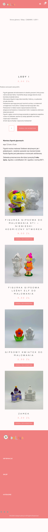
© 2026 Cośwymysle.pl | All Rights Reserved (24, 529)
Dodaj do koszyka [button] (24, 252)
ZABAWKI (29, 20)
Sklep (23, 20)
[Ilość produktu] (11, 142)
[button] (40, 3)
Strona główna (14, 20)
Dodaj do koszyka (27, 142)
